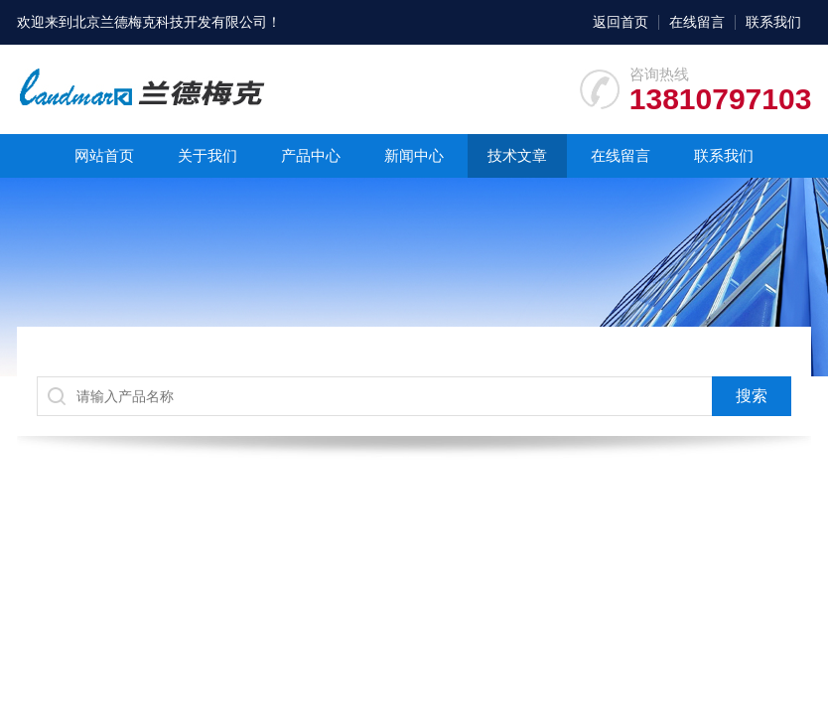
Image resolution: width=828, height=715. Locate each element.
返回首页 (620, 22)
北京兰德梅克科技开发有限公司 (169, 22)
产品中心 (311, 155)
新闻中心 (414, 155)
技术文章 (517, 155)
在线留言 (697, 22)
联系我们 (773, 22)
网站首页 (104, 155)
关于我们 (207, 155)
